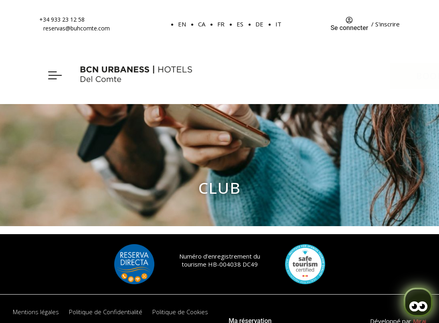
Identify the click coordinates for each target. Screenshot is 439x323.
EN (182, 24)
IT (278, 24)
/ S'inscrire (385, 24)
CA (201, 24)
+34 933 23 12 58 (62, 19)
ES (240, 24)
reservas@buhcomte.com (76, 28)
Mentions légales (36, 312)
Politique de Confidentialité (105, 312)
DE (259, 24)
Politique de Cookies (180, 312)
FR (221, 24)
